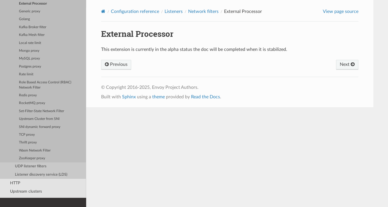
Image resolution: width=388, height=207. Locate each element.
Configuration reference (135, 11)
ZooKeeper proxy (32, 158)
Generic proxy (29, 11)
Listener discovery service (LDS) (41, 175)
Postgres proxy (30, 66)
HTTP (15, 183)
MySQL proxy (29, 58)
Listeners (174, 11)
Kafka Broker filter (32, 27)
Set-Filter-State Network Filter (41, 111)
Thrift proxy (28, 142)
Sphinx (129, 97)
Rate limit (26, 74)
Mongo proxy (29, 50)
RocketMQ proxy (32, 103)
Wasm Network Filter (35, 150)
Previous (116, 64)
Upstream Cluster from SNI (39, 118)
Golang (24, 19)
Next (347, 64)
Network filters (203, 11)
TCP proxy (27, 134)
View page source (340, 11)
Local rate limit (30, 43)
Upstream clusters (26, 191)
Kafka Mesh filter (32, 35)
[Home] (103, 11)
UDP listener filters (31, 166)
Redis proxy (28, 95)
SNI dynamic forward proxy (39, 127)
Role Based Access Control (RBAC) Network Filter (45, 85)
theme (158, 97)
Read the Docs (205, 97)
